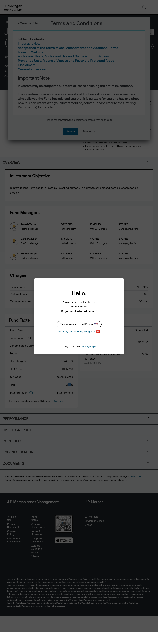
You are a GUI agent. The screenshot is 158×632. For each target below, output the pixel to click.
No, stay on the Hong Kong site (79, 331)
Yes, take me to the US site (79, 324)
